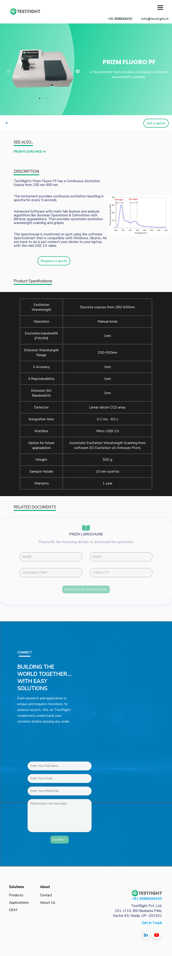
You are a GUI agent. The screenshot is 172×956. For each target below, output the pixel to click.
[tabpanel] (43, 68)
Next (77, 71)
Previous (8, 71)
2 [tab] (46, 98)
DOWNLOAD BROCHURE (86, 589)
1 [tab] (39, 98)
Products (16, 895)
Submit (60, 839)
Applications (19, 902)
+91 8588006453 (147, 898)
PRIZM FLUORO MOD (29, 152)
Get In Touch (152, 922)
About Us (47, 902)
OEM (13, 909)
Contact (46, 895)
